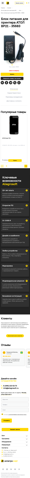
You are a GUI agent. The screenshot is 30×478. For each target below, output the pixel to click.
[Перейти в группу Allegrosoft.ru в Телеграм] (3, 469)
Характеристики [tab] (14, 93)
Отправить (6, 420)
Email (4, 410)
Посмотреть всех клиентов (15, 335)
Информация (6, 445)
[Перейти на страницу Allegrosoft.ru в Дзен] (19, 469)
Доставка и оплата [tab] (14, 101)
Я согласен (15, 414)
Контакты (5, 448)
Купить (12, 74)
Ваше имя (5, 399)
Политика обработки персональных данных (10, 476)
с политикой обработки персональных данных (17, 414)
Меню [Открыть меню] (2, 3)
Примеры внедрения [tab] (14, 97)
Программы (5, 438)
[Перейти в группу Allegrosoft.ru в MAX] (7, 469)
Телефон (5, 404)
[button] (2, 166)
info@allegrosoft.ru (11, 388)
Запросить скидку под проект (12, 78)
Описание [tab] (14, 89)
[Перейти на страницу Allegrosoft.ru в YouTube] (15, 469)
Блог (3, 435)
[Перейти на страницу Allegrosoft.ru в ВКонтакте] (11, 469)
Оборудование (6, 441)
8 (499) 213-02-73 (10, 386)
